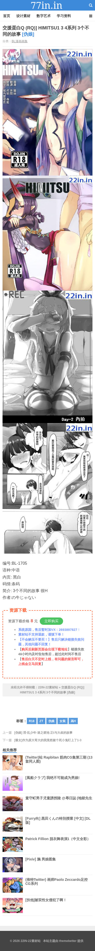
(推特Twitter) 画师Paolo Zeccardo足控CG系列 (56, 885)
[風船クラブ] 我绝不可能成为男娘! (52, 783)
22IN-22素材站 (48, 5)
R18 (31, 721)
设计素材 (23, 16)
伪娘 (51, 721)
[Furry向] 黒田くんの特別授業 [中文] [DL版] (57, 824)
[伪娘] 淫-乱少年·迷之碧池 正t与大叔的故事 (43, 732)
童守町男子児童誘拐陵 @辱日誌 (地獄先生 (58, 803)
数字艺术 (43, 16)
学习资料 (64, 16)
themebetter (68, 941)
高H (73, 721)
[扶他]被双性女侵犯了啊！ (46, 905)
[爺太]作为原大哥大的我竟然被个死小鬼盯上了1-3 (47, 740)
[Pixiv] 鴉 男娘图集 (40, 864)
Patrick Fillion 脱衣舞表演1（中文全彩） (57, 844)
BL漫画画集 (20, 41)
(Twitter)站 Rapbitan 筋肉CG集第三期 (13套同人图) (58, 762)
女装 (63, 721)
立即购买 (51, 621)
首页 (6, 16)
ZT (41, 721)
